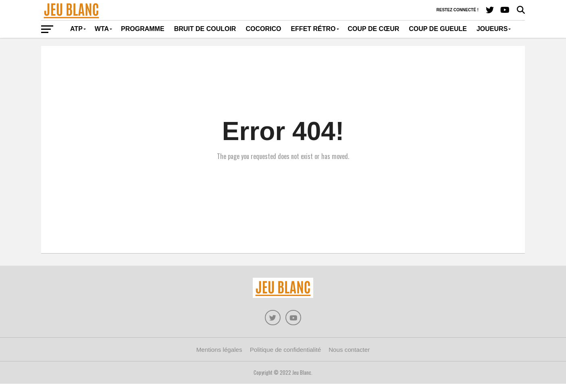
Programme (142, 28)
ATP (76, 28)
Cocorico (263, 28)
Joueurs (492, 28)
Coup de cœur (374, 28)
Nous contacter (349, 350)
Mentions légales (219, 350)
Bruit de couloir (205, 28)
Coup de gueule (438, 28)
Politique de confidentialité (285, 350)
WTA (102, 28)
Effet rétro (313, 28)
